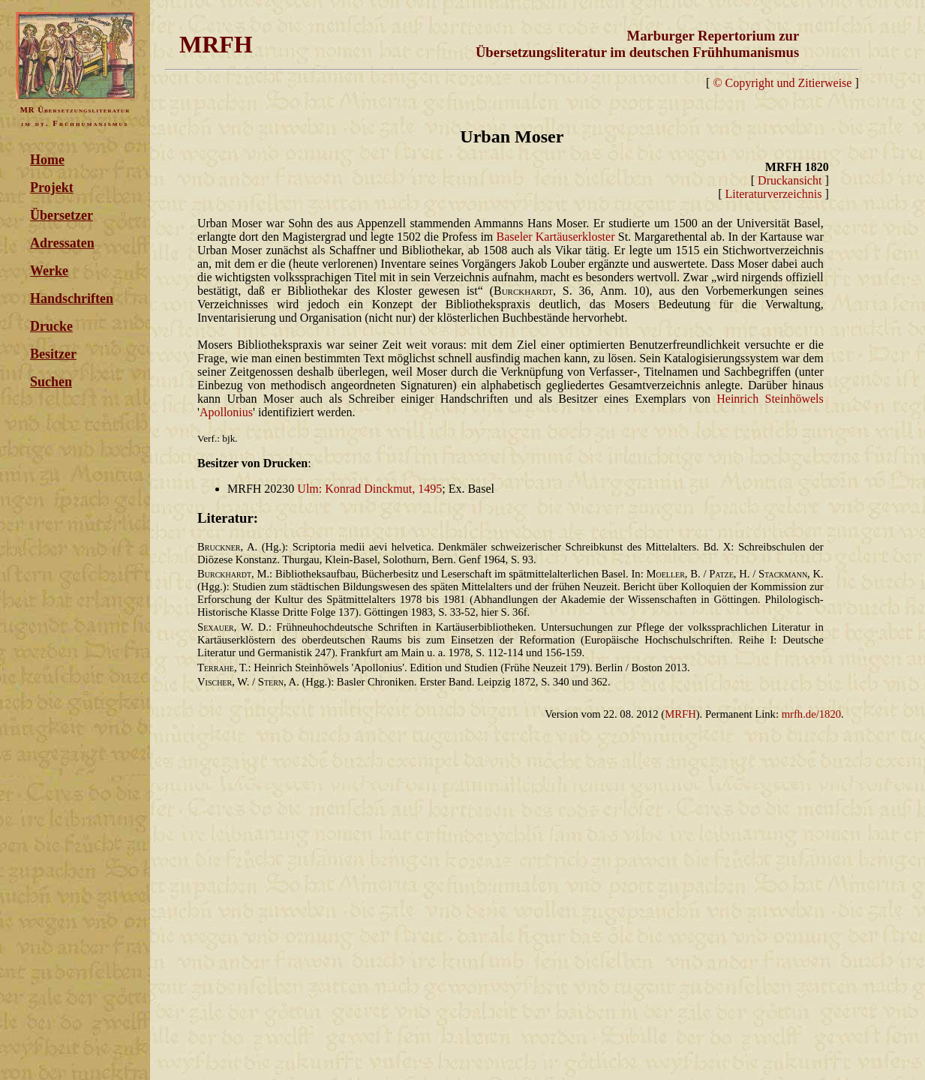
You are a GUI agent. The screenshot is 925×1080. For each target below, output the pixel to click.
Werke (49, 270)
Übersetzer (61, 215)
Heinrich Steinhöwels (770, 398)
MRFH (680, 714)
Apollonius (226, 412)
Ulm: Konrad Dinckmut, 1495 (369, 488)
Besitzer (53, 354)
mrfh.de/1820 (811, 714)
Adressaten (62, 243)
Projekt (52, 187)
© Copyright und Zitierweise (782, 82)
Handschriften (71, 298)
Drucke (51, 326)
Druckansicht (789, 180)
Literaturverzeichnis (773, 194)
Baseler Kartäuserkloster (556, 236)
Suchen (51, 381)
